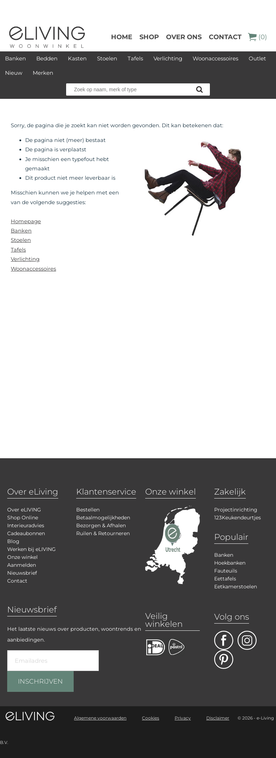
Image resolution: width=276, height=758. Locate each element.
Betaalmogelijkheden (103, 517)
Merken (43, 72)
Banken (15, 58)
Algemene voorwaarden (100, 718)
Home (121, 37)
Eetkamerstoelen (235, 586)
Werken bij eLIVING (31, 549)
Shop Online (22, 517)
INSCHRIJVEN (40, 681)
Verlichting (167, 58)
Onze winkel (22, 557)
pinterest (223, 659)
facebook (223, 640)
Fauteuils (225, 571)
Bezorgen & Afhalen (101, 525)
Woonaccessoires (215, 58)
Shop (149, 37)
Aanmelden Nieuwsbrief (22, 569)
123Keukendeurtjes (237, 517)
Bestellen (88, 509)
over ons (184, 37)
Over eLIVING (24, 509)
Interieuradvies (25, 525)
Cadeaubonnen (26, 533)
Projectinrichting (235, 509)
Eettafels (225, 578)
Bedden (47, 58)
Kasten (77, 58)
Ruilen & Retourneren (103, 533)
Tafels (135, 58)
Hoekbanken (229, 563)
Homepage (26, 221)
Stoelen (107, 58)
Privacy (183, 718)
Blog (13, 541)
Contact (225, 37)
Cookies (150, 718)
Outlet (257, 58)
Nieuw (13, 72)
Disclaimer (217, 718)
